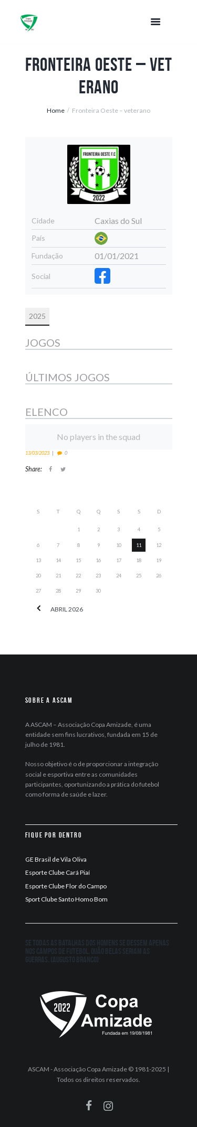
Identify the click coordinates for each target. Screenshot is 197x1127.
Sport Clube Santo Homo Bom (66, 899)
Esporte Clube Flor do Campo (66, 886)
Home (56, 110)
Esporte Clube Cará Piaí (57, 872)
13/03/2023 (37, 453)
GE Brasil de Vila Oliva (56, 859)
